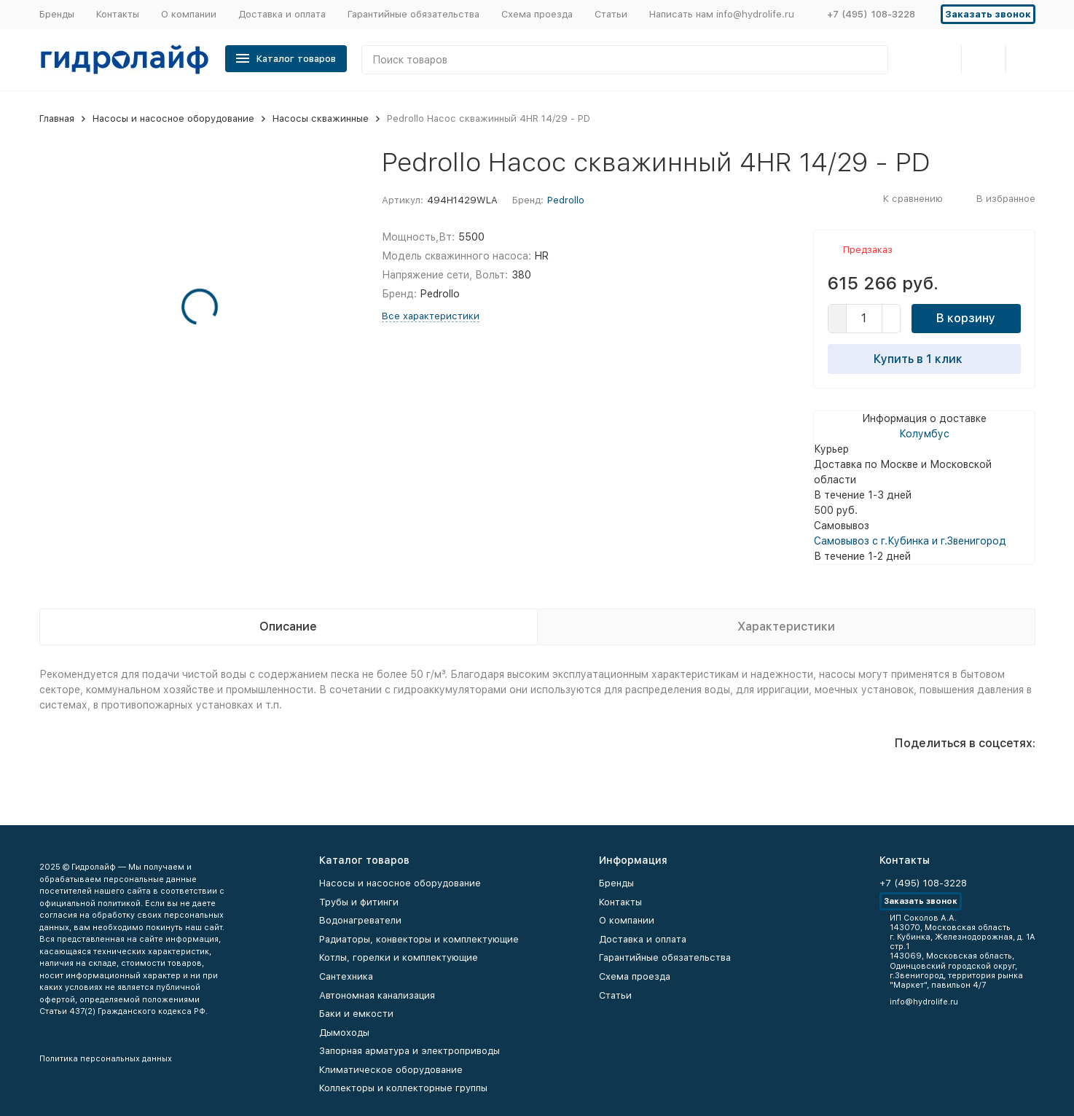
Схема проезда (537, 14)
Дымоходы (344, 1032)
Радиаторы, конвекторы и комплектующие (419, 939)
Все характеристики (430, 316)
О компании (188, 14)
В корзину (965, 318)
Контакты (117, 14)
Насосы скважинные (321, 118)
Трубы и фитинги (359, 902)
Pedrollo (565, 200)
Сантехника (346, 976)
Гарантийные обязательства (413, 14)
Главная (56, 118)
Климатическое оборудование (391, 1069)
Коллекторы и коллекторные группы (403, 1087)
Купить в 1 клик (924, 358)
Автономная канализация (377, 995)
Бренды (56, 14)
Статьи (611, 14)
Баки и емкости (356, 1013)
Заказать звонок (988, 14)
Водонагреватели (360, 920)
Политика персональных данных (105, 1059)
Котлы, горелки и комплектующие (398, 957)
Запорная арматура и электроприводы (409, 1050)
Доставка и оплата (282, 14)
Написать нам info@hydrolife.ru (721, 14)
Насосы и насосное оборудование (173, 118)
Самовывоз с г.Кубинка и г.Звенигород (910, 541)
